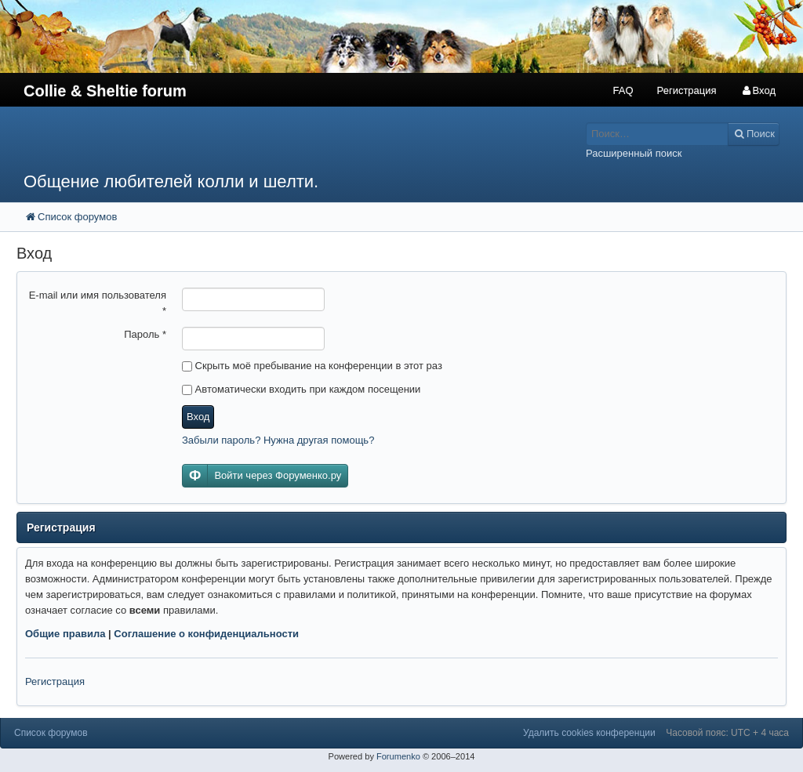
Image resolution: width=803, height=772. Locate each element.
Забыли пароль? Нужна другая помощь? (278, 440)
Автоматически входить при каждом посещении (301, 389)
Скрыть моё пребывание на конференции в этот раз (312, 366)
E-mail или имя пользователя (97, 303)
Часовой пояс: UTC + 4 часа (727, 732)
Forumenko (398, 756)
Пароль (145, 334)
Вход (198, 416)
